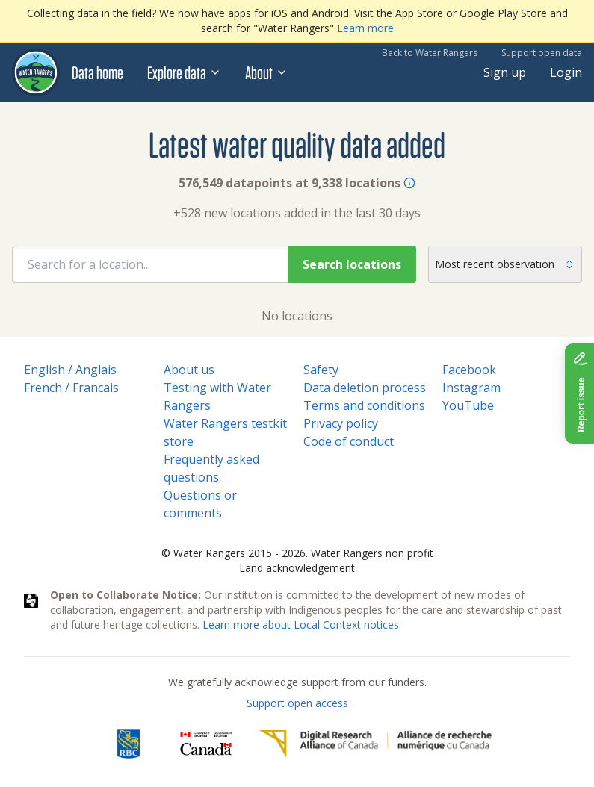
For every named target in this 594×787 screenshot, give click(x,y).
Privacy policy (340, 423)
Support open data (541, 52)
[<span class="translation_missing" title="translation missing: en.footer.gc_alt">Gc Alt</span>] (206, 744)
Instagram (471, 387)
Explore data (184, 72)
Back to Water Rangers (429, 52)
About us (189, 369)
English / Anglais (70, 369)
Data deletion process (364, 387)
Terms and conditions (364, 405)
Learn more (365, 28)
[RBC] (128, 744)
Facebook (469, 369)
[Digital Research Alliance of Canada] (374, 744)
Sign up (504, 72)
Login (566, 72)
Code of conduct (348, 441)
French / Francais (71, 387)
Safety (320, 369)
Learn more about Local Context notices (300, 625)
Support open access (297, 703)
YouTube (468, 405)
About (266, 72)
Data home (97, 72)
